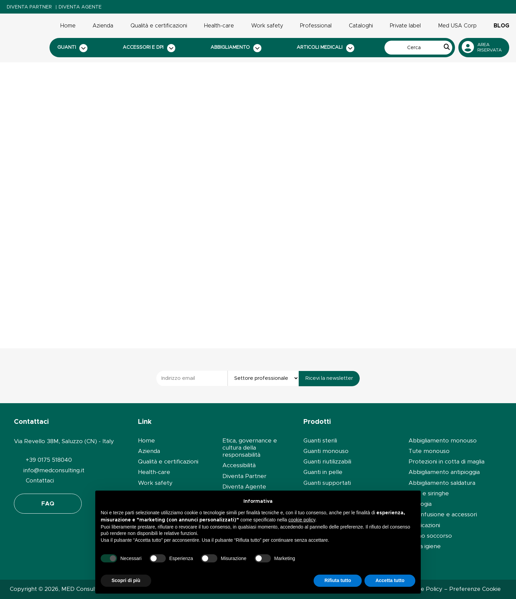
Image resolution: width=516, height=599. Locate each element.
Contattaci (40, 480)
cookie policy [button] (302, 519)
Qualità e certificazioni (159, 25)
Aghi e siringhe (429, 493)
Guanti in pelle (322, 472)
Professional (316, 25)
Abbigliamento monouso (443, 440)
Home (68, 25)
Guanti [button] (72, 48)
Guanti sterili (320, 440)
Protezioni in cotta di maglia (446, 461)
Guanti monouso (326, 451)
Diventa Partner (29, 7)
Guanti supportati (327, 483)
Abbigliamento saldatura (442, 483)
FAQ (47, 504)
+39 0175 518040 (49, 460)
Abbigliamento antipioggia (444, 472)
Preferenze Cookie (475, 589)
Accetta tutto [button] (389, 580)
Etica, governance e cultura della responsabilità (249, 448)
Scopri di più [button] (126, 580)
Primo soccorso (430, 536)
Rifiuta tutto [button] (337, 580)
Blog (501, 25)
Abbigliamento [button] (236, 48)
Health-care (219, 25)
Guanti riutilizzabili (327, 461)
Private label (405, 25)
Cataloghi (361, 25)
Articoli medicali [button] (325, 48)
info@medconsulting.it (53, 470)
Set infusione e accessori (443, 514)
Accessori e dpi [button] (149, 48)
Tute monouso (429, 451)
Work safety (267, 25)
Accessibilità (239, 465)
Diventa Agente (80, 7)
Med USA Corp (457, 25)
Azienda (103, 25)
